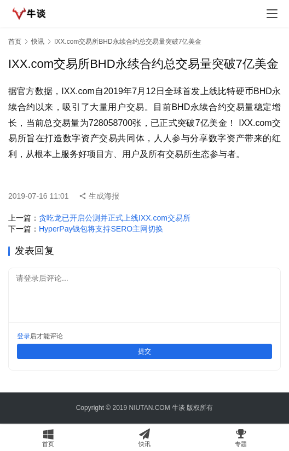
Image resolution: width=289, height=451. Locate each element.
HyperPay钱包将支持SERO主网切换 (101, 228)
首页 (14, 41)
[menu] (272, 14)
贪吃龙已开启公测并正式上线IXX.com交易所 (114, 217)
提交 (144, 351)
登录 (23, 336)
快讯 (37, 41)
